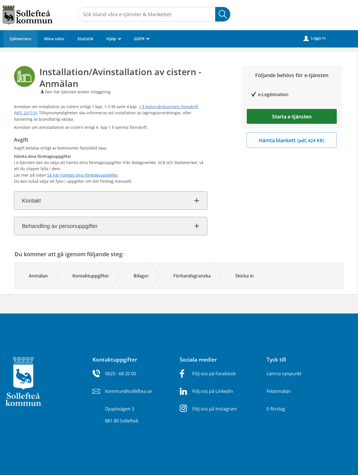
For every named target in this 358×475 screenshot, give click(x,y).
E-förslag (276, 409)
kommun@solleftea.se (128, 391)
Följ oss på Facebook (214, 373)
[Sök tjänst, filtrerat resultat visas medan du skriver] (154, 14)
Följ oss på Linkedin (212, 391)
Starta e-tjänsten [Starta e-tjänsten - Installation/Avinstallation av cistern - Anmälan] (292, 116)
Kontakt (31, 201)
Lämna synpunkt (284, 373)
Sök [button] (222, 14)
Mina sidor (54, 38)
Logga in (315, 38)
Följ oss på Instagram (214, 409)
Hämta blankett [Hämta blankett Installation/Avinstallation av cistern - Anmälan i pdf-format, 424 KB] (291, 140)
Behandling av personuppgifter (60, 226)
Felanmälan (279, 391)
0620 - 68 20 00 (120, 373)
